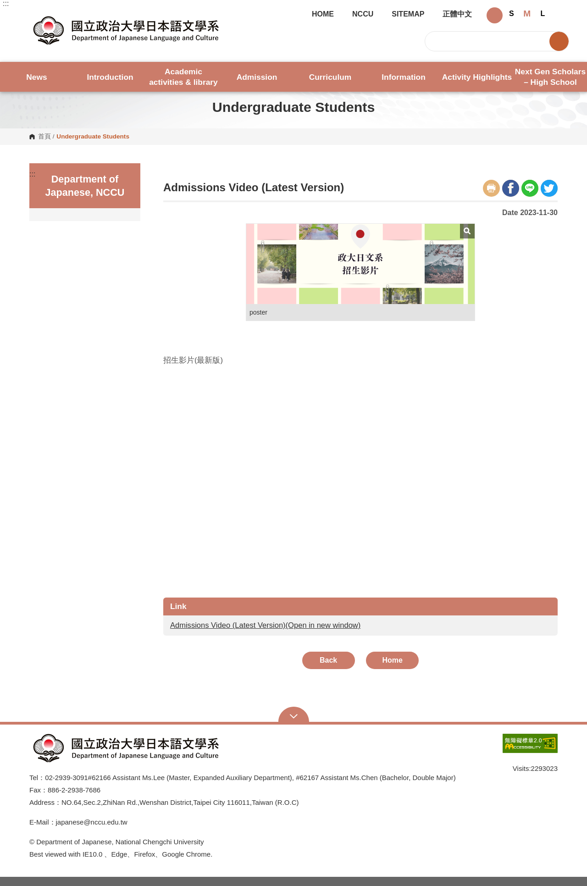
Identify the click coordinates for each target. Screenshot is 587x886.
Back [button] (328, 660)
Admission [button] (257, 77)
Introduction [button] (110, 77)
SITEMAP (408, 14)
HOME (323, 14)
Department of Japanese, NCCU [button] (36, 16)
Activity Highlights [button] (477, 77)
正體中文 (457, 14)
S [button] (511, 13)
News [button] (36, 77)
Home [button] (392, 660)
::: (6, 3)
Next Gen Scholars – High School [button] (550, 77)
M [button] (527, 13)
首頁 (44, 136)
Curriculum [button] (330, 77)
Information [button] (403, 77)
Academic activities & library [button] (183, 77)
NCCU (362, 14)
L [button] (542, 13)
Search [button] (559, 41)
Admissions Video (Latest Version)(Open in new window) (265, 625)
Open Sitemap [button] (293, 715)
